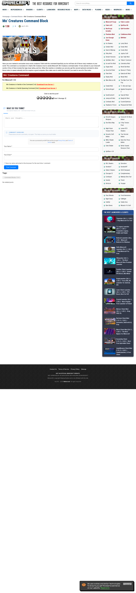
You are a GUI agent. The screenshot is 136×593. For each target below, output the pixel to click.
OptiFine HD (124, 25)
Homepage (6, 16)
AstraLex (108, 183)
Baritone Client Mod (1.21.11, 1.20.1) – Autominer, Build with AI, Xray (124, 323)
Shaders (29, 10)
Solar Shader (109, 146)
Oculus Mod (124, 47)
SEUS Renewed (125, 170)
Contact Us (53, 386)
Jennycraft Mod (110, 98)
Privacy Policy (61, 140)
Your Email (8, 155)
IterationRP (124, 167)
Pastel (122, 180)
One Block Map (110, 123)
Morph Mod (124, 77)
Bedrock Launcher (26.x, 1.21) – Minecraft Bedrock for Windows (124, 240)
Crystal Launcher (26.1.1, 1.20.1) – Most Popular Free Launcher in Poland (124, 302)
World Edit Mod (125, 67)
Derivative (124, 163)
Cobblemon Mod (126, 34)
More (128, 10)
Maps (76, 10)
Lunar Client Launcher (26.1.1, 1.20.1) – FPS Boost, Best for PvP (123, 292)
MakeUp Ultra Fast (126, 177)
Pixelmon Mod (110, 34)
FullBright (123, 199)
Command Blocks (16, 16)
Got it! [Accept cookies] (127, 584)
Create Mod (124, 50)
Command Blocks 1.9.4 (12, 177)
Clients (40, 10)
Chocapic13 (109, 173)
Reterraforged (110, 89)
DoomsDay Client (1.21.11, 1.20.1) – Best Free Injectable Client (123, 352)
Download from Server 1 (45, 84)
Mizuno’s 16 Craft (126, 205)
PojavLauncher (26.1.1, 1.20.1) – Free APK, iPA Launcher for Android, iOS (123, 282)
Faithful (108, 202)
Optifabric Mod (110, 60)
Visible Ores (124, 202)
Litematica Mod (125, 63)
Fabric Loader (125, 22)
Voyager (123, 183)
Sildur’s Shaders (110, 170)
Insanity (108, 180)
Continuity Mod (110, 102)
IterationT (108, 167)
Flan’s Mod (109, 73)
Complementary (125, 173)
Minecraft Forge (111, 22)
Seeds (107, 10)
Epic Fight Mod (125, 57)
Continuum (109, 177)
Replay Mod (109, 77)
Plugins (98, 10)
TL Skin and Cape (126, 86)
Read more (105, 588)
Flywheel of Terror (111, 105)
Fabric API (109, 25)
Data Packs (86, 10)
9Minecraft (66, 398)
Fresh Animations (126, 195)
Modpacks (118, 10)
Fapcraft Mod (125, 95)
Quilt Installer (125, 28)
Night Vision (109, 199)
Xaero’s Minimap (110, 50)
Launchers (51, 10)
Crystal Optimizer (126, 102)
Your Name (8, 146)
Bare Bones (109, 205)
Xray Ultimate (110, 195)
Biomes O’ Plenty (126, 70)
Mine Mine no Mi (110, 80)
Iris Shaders (109, 43)
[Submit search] (130, 3)
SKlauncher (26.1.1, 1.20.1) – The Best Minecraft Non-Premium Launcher (124, 261)
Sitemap (83, 386)
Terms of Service (63, 386)
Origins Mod (109, 67)
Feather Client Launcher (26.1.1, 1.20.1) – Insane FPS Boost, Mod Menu (124, 272)
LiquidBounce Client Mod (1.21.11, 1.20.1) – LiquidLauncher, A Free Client (124, 367)
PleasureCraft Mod (126, 105)
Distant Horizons (110, 57)
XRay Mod (109, 53)
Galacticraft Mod (125, 73)
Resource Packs (64, 10)
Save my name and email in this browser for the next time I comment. (28, 163)
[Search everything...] (101, 3)
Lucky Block (124, 43)
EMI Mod (123, 38)
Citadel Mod (109, 86)
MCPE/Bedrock (16, 10)
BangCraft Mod (125, 98)
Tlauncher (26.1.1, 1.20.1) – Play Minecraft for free (124, 219)
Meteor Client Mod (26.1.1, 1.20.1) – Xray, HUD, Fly (123, 311)
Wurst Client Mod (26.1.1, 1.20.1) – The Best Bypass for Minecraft (124, 338)
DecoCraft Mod (110, 70)
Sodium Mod (109, 47)
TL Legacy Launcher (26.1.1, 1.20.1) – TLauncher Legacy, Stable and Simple (122, 230)
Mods (5, 10)
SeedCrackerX (110, 95)
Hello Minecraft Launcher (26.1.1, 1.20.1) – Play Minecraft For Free (124, 250)
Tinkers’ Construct (126, 60)
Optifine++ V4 (110, 151)
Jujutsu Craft (124, 53)
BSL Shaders (109, 163)
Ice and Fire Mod (111, 63)
